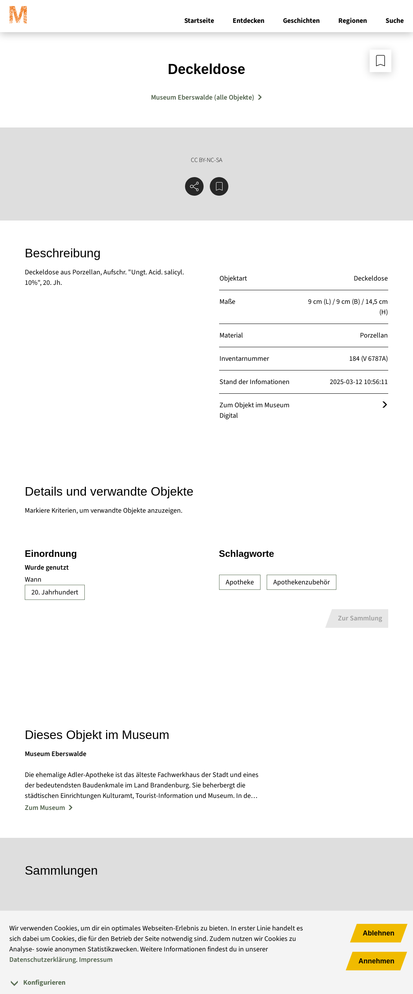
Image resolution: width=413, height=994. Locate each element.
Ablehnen (378, 933)
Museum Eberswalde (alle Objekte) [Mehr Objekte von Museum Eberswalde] (202, 97)
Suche (395, 23)
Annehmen (376, 961)
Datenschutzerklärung (42, 960)
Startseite (199, 23)
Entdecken (248, 23)
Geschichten (301, 23)
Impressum (96, 960)
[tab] (206, 982)
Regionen (352, 23)
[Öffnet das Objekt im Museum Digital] (385, 405)
